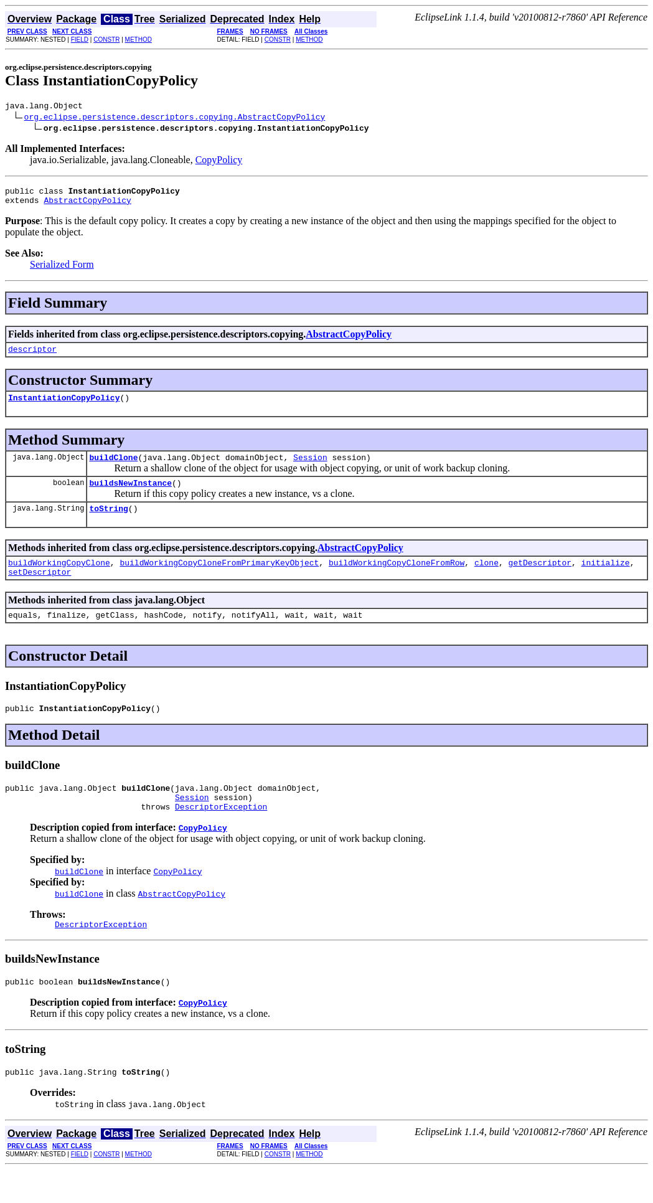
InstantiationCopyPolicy (64, 406)
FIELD (79, 39)
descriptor (32, 356)
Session (310, 468)
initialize (605, 579)
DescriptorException (221, 834)
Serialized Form (62, 270)
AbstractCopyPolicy (87, 205)
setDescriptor (39, 590)
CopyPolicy (219, 161)
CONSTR (106, 39)
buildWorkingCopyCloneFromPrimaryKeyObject (219, 579)
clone (486, 579)
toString (108, 523)
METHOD (138, 39)
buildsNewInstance (130, 495)
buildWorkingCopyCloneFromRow (396, 579)
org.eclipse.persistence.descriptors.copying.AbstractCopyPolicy (175, 118)
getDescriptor (539, 579)
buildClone (113, 468)
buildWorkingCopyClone (59, 579)
